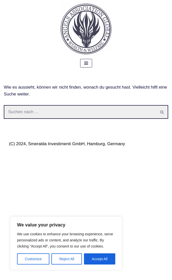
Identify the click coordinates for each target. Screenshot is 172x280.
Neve (9, 274)
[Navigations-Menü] (86, 63)
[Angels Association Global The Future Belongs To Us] (86, 29)
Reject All (66, 259)
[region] (66, 243)
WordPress (58, 274)
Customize (33, 259)
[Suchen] (80, 112)
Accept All (99, 259)
